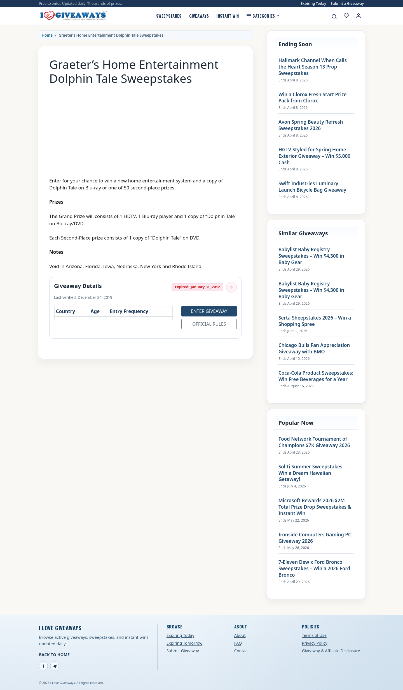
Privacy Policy (314, 643)
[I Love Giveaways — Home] (73, 15)
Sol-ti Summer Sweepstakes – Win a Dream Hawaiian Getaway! (312, 473)
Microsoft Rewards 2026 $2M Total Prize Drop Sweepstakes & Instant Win (314, 507)
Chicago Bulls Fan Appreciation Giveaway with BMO (314, 348)
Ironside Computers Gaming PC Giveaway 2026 (314, 538)
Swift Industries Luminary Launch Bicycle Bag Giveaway (312, 186)
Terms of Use (314, 635)
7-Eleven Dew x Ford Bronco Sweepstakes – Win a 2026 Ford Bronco (314, 568)
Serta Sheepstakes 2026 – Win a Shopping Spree (314, 321)
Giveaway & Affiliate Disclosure (331, 650)
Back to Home (54, 654)
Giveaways (199, 16)
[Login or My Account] (358, 15)
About (240, 635)
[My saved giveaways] (346, 15)
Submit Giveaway (183, 650)
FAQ (238, 643)
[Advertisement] (145, 128)
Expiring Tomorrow (185, 643)
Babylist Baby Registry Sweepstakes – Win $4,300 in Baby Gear (311, 256)
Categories (263, 16)
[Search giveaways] (334, 16)
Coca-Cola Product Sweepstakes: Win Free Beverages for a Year (315, 376)
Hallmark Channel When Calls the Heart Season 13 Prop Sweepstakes (312, 66)
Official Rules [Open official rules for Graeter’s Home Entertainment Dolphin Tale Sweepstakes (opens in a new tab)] (209, 324)
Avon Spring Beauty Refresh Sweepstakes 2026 (310, 125)
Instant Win (227, 16)
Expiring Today (313, 3)
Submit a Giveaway (347, 3)
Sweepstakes (168, 16)
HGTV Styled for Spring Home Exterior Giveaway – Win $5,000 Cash (314, 156)
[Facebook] (43, 665)
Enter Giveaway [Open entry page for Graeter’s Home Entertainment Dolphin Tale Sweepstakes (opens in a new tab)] (209, 311)
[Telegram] (54, 665)
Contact (241, 650)
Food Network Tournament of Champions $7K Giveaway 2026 (314, 442)
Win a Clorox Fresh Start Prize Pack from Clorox (312, 97)
